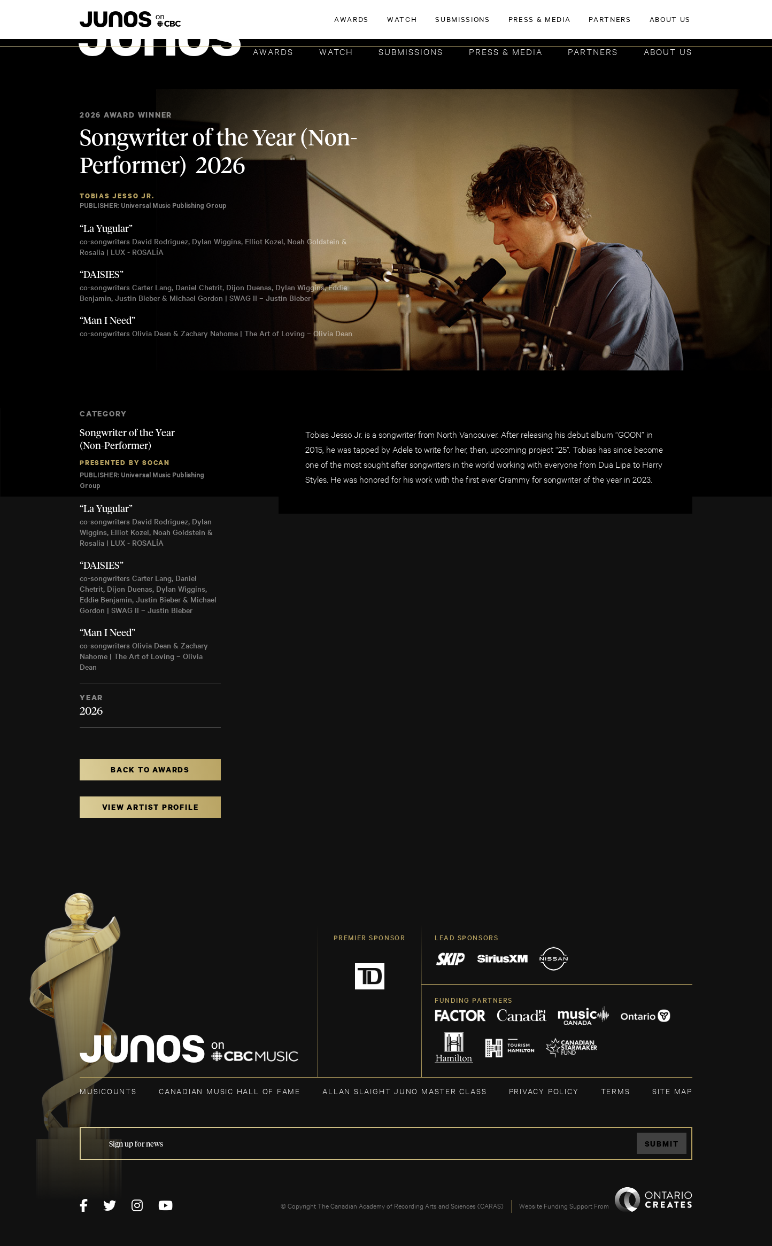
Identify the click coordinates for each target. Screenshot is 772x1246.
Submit (662, 1144)
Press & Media (506, 51)
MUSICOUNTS (108, 1091)
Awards (273, 51)
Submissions (411, 51)
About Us (668, 51)
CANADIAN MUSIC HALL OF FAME (229, 1091)
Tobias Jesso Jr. (117, 195)
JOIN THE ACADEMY (543, 25)
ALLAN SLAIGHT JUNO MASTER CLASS (404, 1091)
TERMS (615, 1091)
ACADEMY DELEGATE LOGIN (641, 25)
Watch (336, 51)
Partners (593, 51)
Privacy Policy (544, 1091)
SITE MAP (672, 1091)
